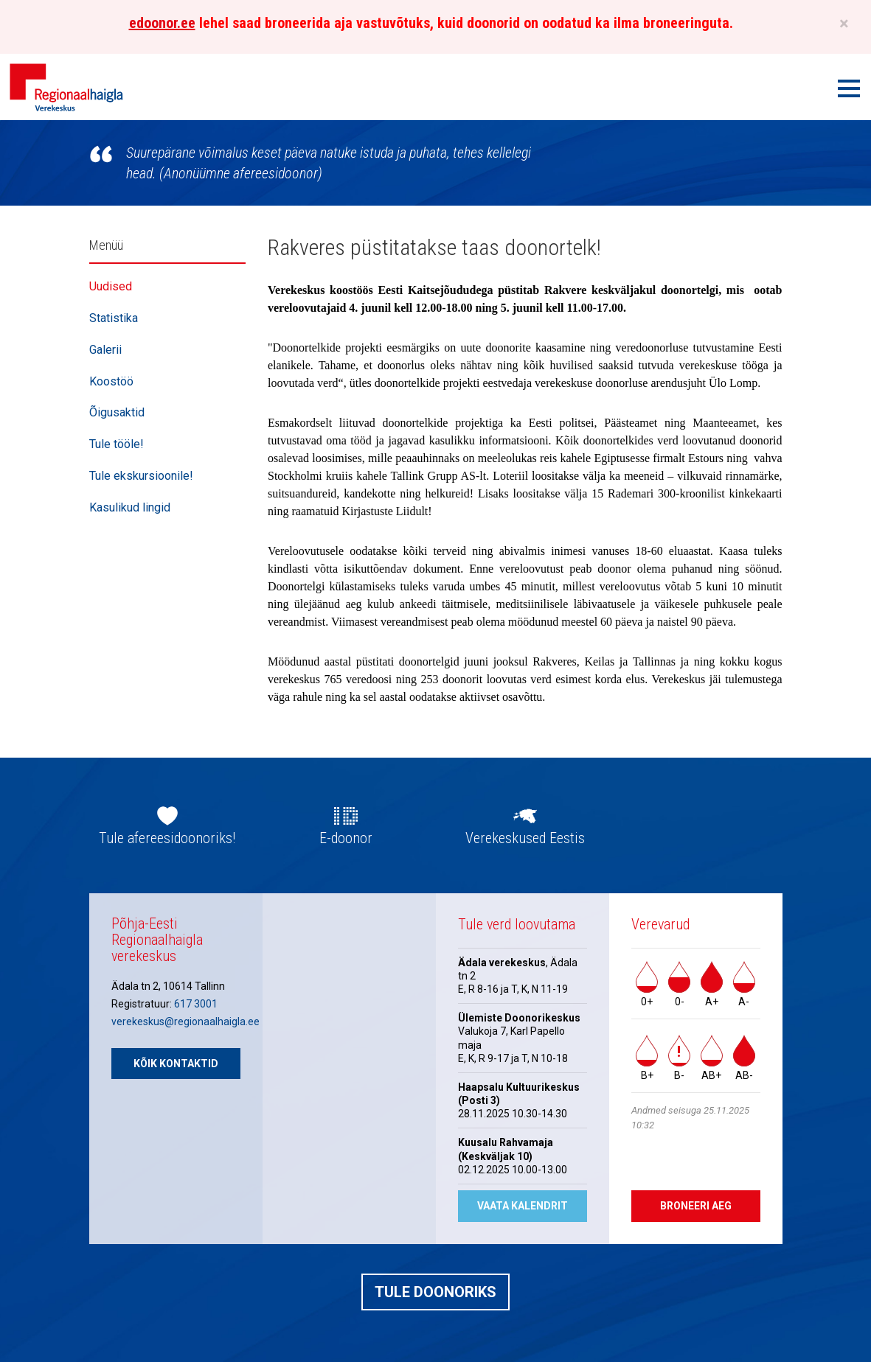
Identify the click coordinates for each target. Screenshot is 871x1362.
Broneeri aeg (696, 1206)
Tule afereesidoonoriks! (167, 838)
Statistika (113, 318)
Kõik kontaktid (175, 1063)
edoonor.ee (162, 23)
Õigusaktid (117, 412)
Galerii (105, 350)
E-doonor (345, 838)
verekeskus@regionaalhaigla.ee (185, 1021)
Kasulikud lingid (129, 507)
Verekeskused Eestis (525, 838)
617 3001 (196, 1004)
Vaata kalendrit (522, 1206)
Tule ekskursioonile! (141, 476)
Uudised (110, 286)
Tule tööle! (116, 444)
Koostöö (111, 381)
